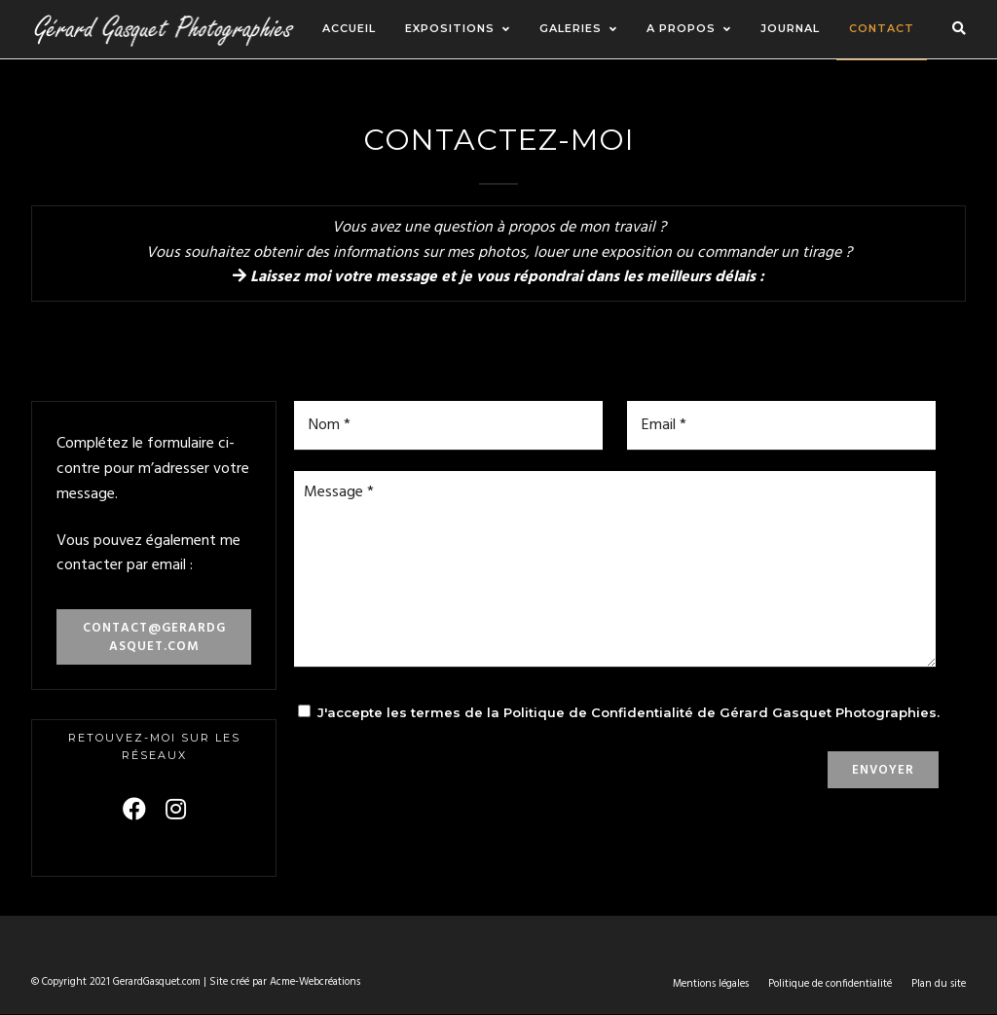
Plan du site (938, 984)
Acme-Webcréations (315, 982)
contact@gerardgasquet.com (154, 638)
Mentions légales (711, 984)
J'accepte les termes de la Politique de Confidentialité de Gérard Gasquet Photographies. (628, 712)
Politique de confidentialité (830, 984)
